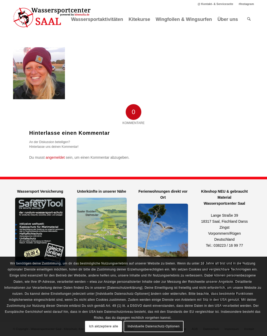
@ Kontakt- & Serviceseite (215, 3)
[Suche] (249, 19)
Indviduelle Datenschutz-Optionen (154, 326)
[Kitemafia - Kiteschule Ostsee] (52, 19)
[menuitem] (215, 4)
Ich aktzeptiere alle (103, 326)
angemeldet (55, 157)
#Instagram (246, 3)
